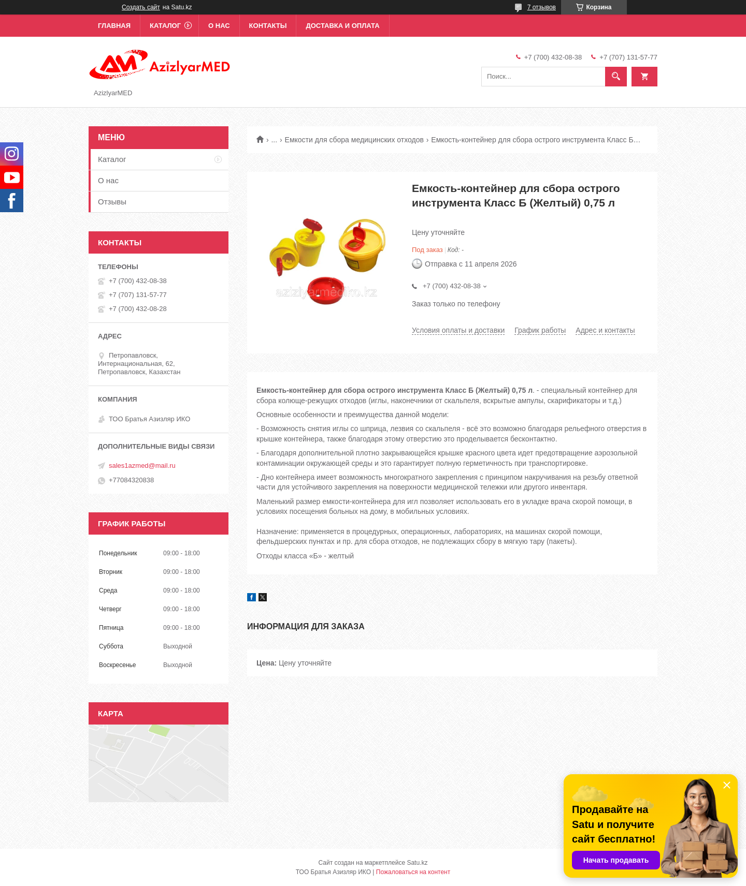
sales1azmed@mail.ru (142, 465)
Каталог (165, 25)
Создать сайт (141, 7)
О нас (219, 25)
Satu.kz (417, 862)
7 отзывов (541, 7)
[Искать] (616, 76)
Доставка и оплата (342, 25)
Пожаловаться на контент (413, 872)
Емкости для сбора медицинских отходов (354, 140)
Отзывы (112, 201)
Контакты (268, 25)
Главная (114, 25)
